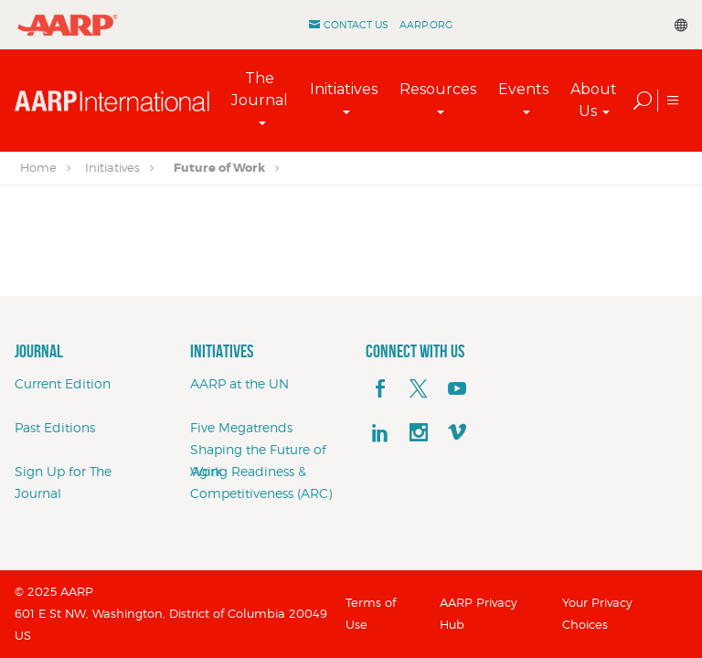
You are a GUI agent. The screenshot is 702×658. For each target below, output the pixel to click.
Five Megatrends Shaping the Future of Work (258, 449)
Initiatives (344, 89)
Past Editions (55, 427)
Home (38, 167)
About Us (593, 100)
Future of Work (219, 167)
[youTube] (457, 389)
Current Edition (63, 383)
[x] (418, 389)
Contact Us (356, 24)
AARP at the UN (239, 383)
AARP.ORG (425, 24)
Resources (437, 89)
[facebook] (380, 389)
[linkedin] (380, 433)
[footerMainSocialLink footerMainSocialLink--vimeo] (457, 433)
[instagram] (418, 433)
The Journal (259, 89)
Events (523, 89)
